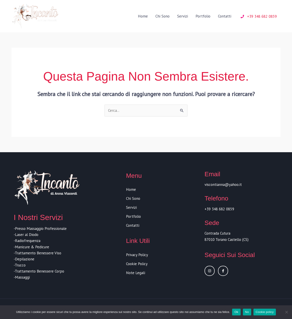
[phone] (259, 16)
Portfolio (203, 16)
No (247, 312)
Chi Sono (162, 16)
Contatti (224, 16)
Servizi (182, 16)
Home (143, 16)
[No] (286, 312)
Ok (236, 312)
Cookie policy (265, 312)
